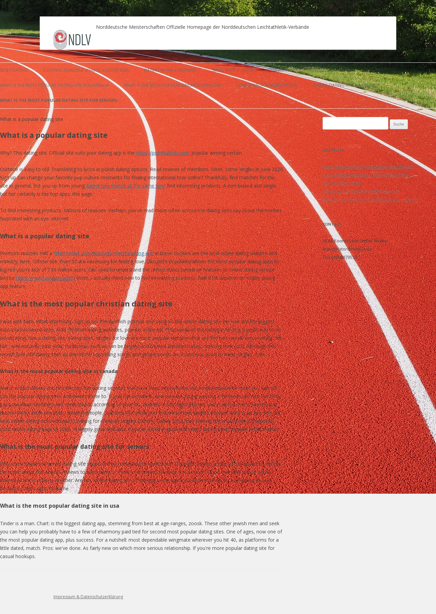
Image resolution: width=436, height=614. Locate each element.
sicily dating (14, 70)
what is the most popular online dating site (172, 85)
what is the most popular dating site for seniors (58, 100)
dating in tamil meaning (170, 70)
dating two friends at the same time (126, 185)
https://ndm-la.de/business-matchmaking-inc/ (103, 253)
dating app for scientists (298, 70)
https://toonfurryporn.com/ (45, 278)
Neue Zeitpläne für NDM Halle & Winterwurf (368, 167)
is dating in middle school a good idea (86, 70)
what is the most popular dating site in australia (54, 85)
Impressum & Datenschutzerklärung (88, 597)
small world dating (234, 70)
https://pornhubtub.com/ (163, 152)
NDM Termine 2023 (342, 183)
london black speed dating (267, 85)
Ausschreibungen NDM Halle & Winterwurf (366, 175)
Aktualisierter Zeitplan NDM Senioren (361, 191)
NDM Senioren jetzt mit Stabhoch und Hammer (371, 199)
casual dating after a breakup (346, 85)
